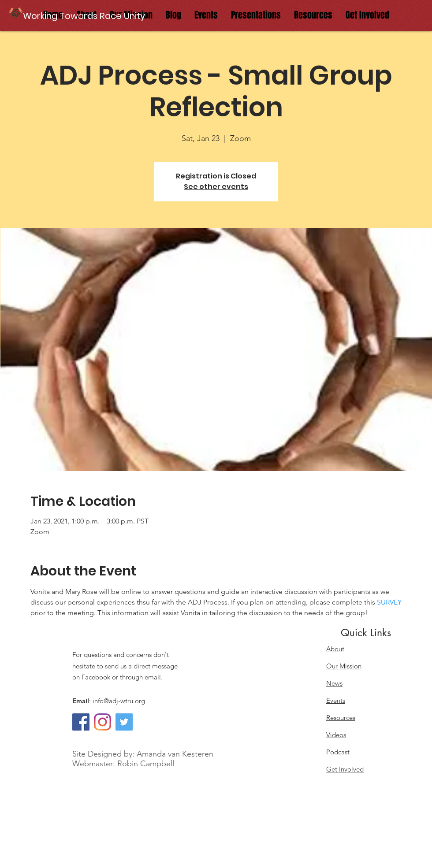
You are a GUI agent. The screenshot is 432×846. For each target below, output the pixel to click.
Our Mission (343, 666)
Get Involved (345, 769)
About (335, 649)
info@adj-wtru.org (119, 701)
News (334, 683)
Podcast (338, 752)
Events (335, 700)
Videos (336, 735)
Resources (340, 717)
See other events (216, 187)
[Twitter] (124, 722)
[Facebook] (80, 722)
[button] (85, 15)
